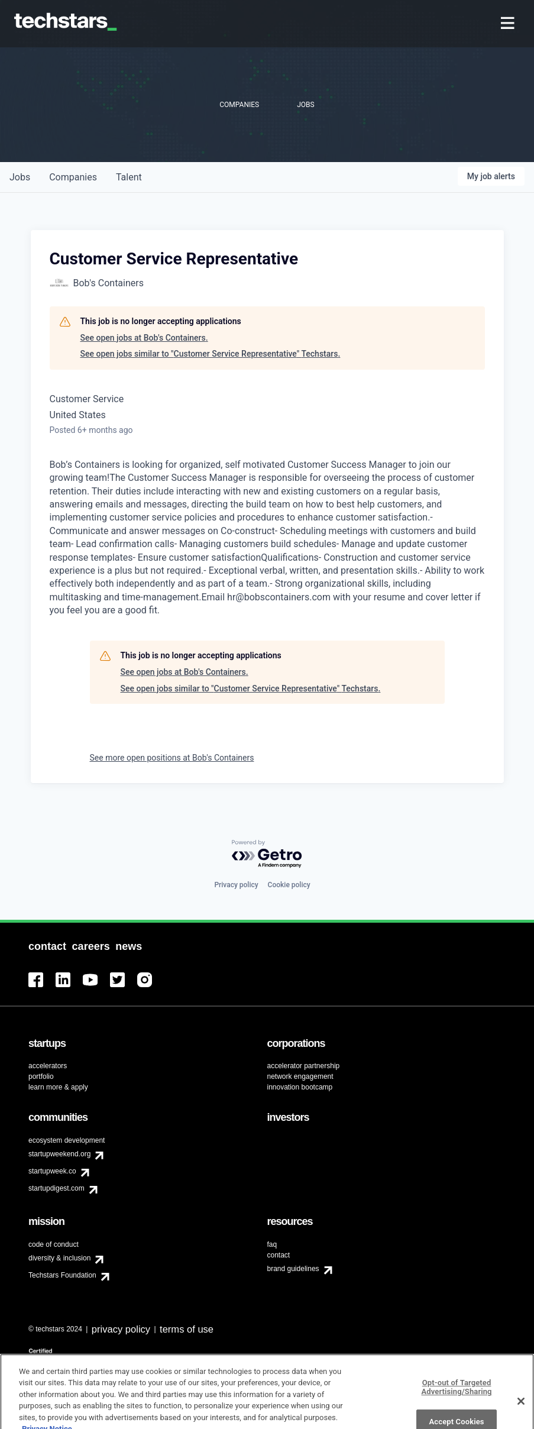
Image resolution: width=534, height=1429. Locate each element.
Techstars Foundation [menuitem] (62, 1275)
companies (73, 177)
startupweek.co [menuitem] (52, 1171)
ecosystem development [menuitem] (66, 1140)
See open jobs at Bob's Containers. (144, 337)
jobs (19, 177)
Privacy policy (236, 885)
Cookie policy (289, 885)
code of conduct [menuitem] (53, 1244)
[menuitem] (509, 24)
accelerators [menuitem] (47, 1066)
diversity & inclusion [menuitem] (59, 1258)
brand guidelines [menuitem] (293, 1269)
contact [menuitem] (278, 1255)
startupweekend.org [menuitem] (59, 1154)
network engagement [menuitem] (300, 1076)
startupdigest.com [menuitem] (56, 1188)
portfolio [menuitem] (41, 1076)
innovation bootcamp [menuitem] (300, 1087)
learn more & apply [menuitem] (58, 1087)
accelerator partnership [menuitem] (303, 1066)
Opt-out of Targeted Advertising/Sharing (456, 1403)
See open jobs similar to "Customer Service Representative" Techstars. (210, 353)
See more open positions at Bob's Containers (172, 757)
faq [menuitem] (272, 1244)
